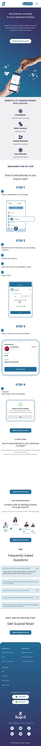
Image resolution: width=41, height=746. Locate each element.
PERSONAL (6, 648)
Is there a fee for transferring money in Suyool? (18, 598)
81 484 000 (20, 702)
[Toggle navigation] (36, 3)
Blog (3, 671)
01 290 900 (27, 4)
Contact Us (5, 676)
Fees (3, 657)
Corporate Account (27, 652)
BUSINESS (25, 648)
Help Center (5, 685)
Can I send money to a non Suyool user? (16, 590)
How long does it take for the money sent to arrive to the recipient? (19, 582)
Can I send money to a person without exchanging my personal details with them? (19, 605)
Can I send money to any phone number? (16, 568)
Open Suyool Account (20, 41)
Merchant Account (27, 657)
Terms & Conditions (8, 661)
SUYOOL (5, 668)
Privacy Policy (6, 680)
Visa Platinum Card (7, 652)
